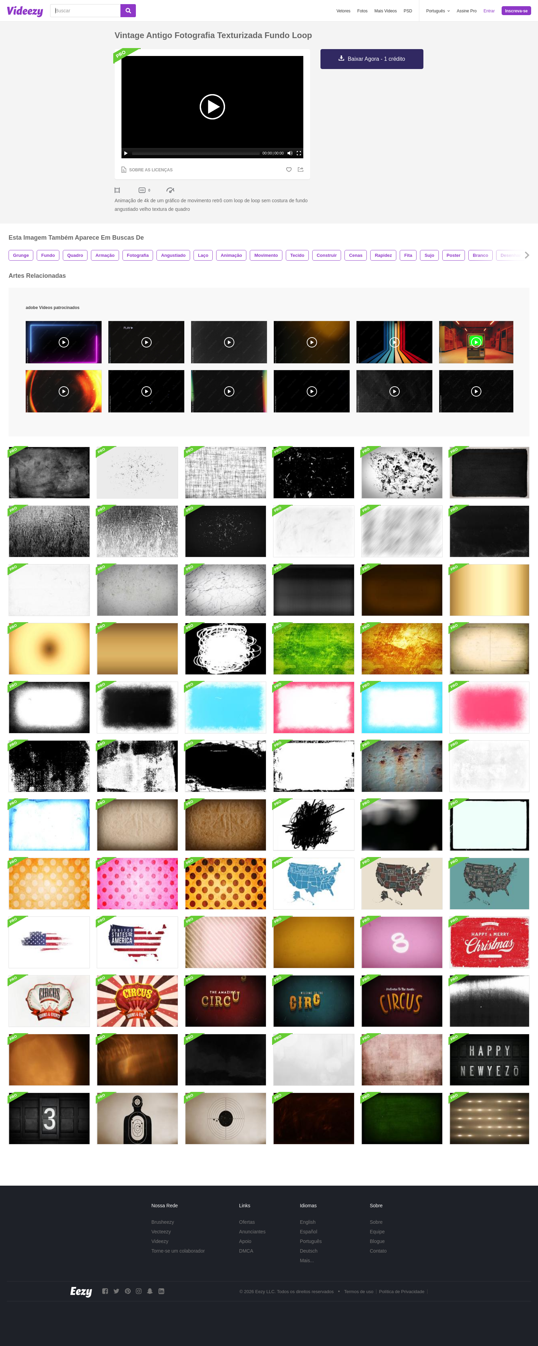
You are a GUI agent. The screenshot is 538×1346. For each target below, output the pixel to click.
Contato (378, 1251)
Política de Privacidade (401, 1291)
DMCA (246, 1251)
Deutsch (308, 1251)
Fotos (362, 11)
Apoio (245, 1241)
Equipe (377, 1231)
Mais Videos (385, 11)
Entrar (489, 11)
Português (311, 1241)
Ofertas (247, 1222)
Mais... (307, 1260)
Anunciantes (252, 1231)
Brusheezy (162, 1222)
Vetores (344, 11)
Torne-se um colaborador (178, 1251)
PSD (408, 11)
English (308, 1222)
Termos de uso (358, 1291)
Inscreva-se (516, 11)
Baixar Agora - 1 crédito (376, 59)
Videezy (159, 1241)
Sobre (376, 1222)
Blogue (377, 1241)
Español (308, 1231)
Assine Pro (467, 11)
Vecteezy (161, 1231)
